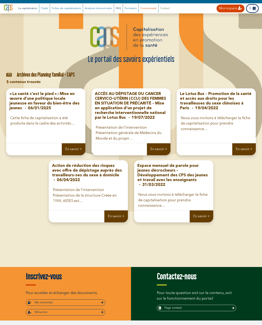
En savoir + (73, 149)
